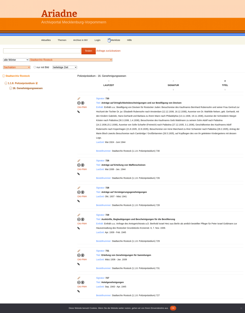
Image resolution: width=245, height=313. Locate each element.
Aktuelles (46, 40)
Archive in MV (80, 40)
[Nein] (241, 308)
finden (88, 50)
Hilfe (129, 40)
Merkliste (113, 40)
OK (173, 308)
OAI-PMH (82, 107)
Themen (62, 40)
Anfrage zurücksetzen (108, 50)
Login (97, 40)
